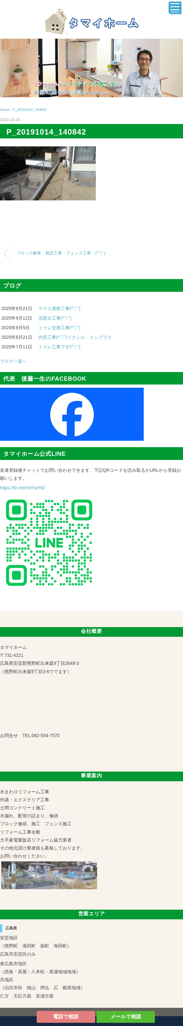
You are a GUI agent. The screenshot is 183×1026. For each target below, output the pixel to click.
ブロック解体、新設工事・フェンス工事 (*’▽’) (60, 253)
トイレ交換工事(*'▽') (59, 327)
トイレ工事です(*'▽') (59, 346)
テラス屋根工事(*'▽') (59, 308)
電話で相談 (66, 1016)
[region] (91, 68)
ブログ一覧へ (13, 361)
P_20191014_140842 (29, 110)
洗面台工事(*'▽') (55, 318)
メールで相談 (126, 1016)
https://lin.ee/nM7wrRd (22, 487)
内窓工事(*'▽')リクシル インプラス (75, 337)
